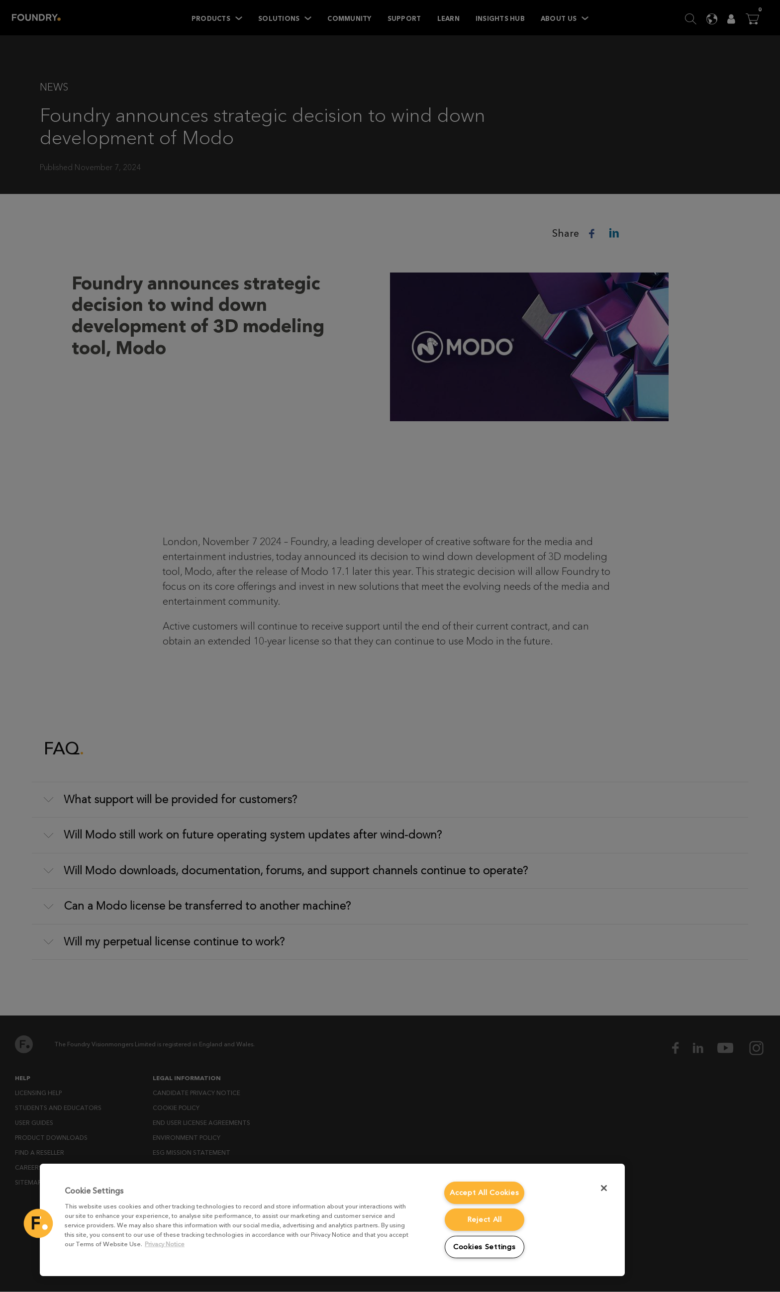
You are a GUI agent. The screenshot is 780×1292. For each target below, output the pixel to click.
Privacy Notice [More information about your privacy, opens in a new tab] (165, 1244)
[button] (38, 1223)
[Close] (604, 1188)
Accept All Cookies (484, 1193)
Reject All (484, 1219)
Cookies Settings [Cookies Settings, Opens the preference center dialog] (484, 1247)
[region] (332, 1220)
